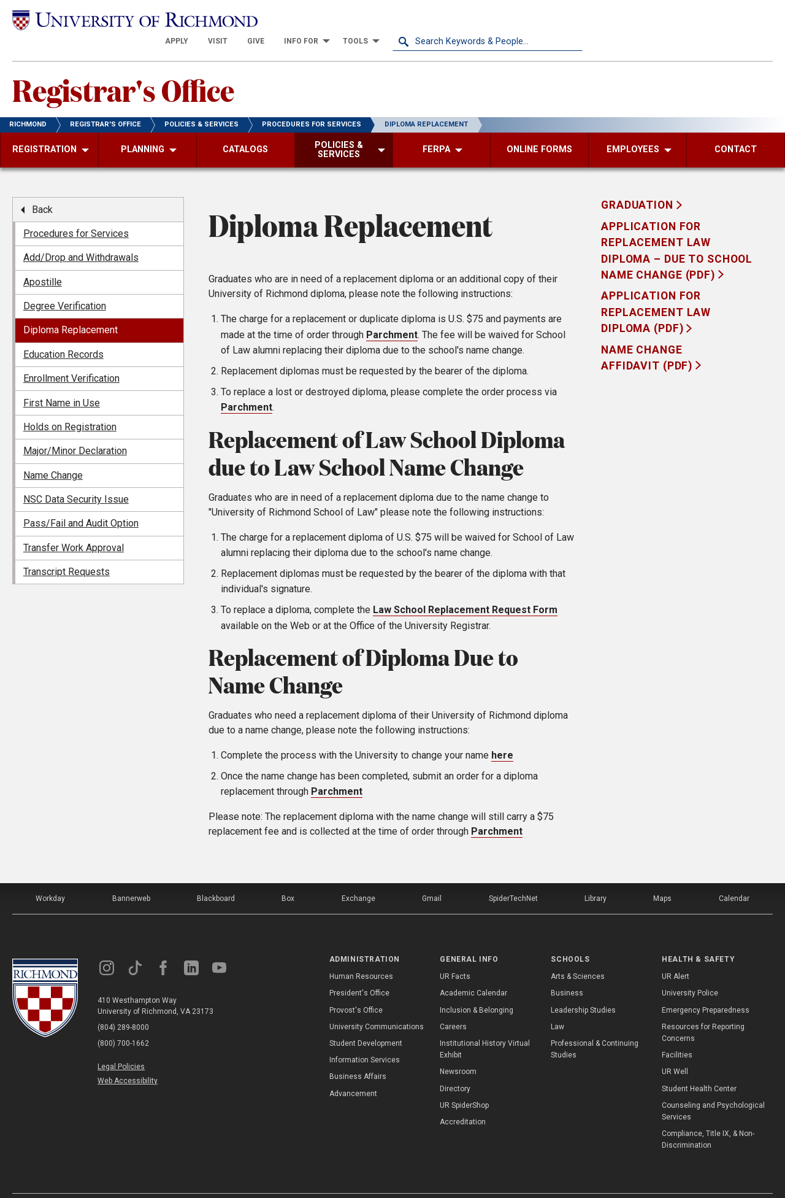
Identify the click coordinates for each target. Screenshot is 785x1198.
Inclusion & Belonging (476, 988)
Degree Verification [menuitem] (64, 284)
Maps (662, 877)
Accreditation (463, 1100)
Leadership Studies (583, 988)
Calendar (734, 877)
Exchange (358, 877)
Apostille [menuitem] (42, 260)
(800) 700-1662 (123, 1022)
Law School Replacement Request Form (465, 588)
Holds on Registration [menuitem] (70, 405)
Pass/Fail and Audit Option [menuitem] (81, 502)
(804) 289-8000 (123, 1006)
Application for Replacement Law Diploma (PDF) (656, 290)
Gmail (432, 877)
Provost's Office (356, 988)
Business (567, 971)
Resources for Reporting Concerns (703, 1011)
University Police (690, 971)
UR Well (675, 1050)
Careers (453, 1005)
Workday (50, 877)
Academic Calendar (473, 971)
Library (595, 877)
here (502, 734)
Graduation (638, 183)
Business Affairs (357, 1055)
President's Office (359, 971)
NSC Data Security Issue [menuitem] (76, 478)
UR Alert (675, 955)
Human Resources (361, 955)
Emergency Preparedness (705, 988)
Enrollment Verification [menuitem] (71, 357)
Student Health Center (699, 1066)
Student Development (365, 1022)
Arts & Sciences (578, 955)
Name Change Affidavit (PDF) (648, 336)
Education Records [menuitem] (63, 333)
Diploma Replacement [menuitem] (70, 308)
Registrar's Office (123, 68)
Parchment (392, 313)
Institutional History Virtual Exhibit (485, 1028)
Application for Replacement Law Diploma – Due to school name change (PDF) (676, 229)
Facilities (677, 1033)
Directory (455, 1066)
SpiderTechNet (513, 877)
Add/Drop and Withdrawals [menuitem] (81, 236)
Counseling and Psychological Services (713, 1089)
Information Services (364, 1038)
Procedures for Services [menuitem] (76, 212)
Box (287, 877)
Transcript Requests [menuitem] (66, 550)
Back (42, 187)
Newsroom (458, 1050)
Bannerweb (131, 877)
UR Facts (455, 955)
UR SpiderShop (464, 1083)
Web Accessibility (128, 1059)
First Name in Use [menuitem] (61, 381)
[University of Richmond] (107, 19)
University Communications (376, 1005)
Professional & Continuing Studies (594, 1028)
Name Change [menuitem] (53, 453)
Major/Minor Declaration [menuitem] (75, 429)
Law (557, 1005)
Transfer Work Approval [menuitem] (73, 526)
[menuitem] (366, 19)
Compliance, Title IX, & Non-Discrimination (708, 1118)
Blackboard (216, 877)
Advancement (353, 1071)
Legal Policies (121, 1045)
